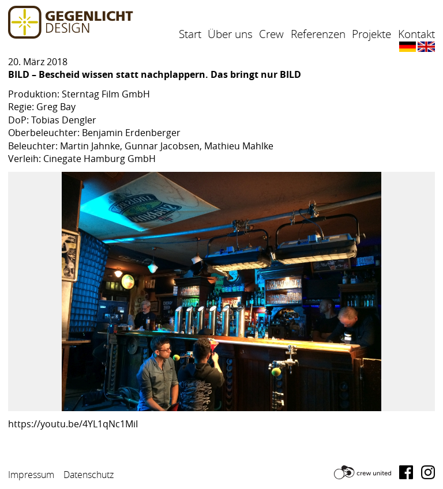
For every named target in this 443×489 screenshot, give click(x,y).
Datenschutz (88, 474)
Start (190, 34)
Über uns (230, 34)
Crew (271, 34)
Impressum (31, 474)
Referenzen (318, 34)
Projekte (371, 34)
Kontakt (416, 34)
